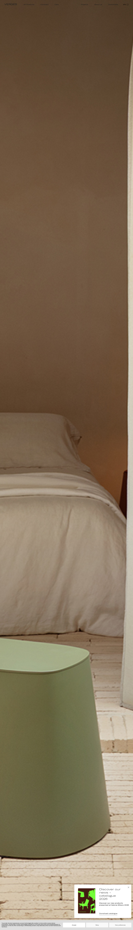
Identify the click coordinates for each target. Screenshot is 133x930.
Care (56, 4)
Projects (84, 4)
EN (126, 5)
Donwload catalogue (108, 913)
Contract (44, 4)
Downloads (113, 4)
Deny (97, 925)
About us (98, 4)
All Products (29, 4)
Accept (74, 925)
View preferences (120, 925)
